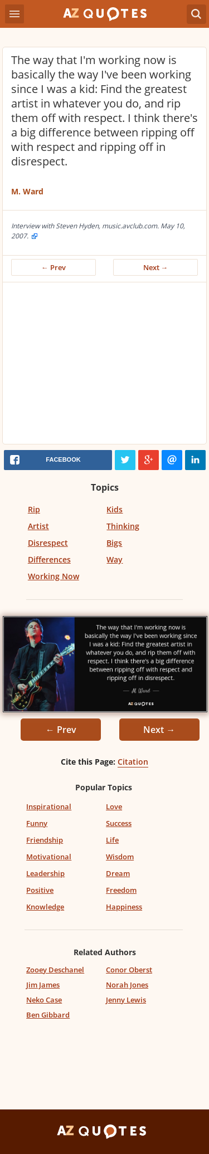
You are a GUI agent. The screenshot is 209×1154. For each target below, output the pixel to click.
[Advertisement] (104, 366)
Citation (133, 761)
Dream (118, 873)
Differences (49, 559)
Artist (38, 526)
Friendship (44, 840)
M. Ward (27, 191)
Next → (155, 267)
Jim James (43, 985)
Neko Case (44, 1000)
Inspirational (48, 806)
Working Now (53, 576)
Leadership (45, 873)
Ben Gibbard (48, 1015)
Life (112, 840)
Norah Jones (127, 985)
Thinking (122, 526)
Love (114, 806)
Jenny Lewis (126, 1000)
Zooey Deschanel (55, 970)
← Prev (53, 267)
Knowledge (45, 907)
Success (119, 823)
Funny (36, 823)
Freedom (121, 890)
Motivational (48, 857)
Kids (114, 509)
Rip (34, 509)
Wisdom (120, 857)
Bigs (114, 542)
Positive (40, 890)
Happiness (124, 907)
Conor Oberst (129, 970)
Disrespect (48, 542)
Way (114, 559)
